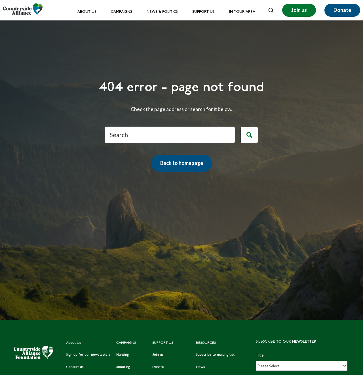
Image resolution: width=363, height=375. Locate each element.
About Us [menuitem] (73, 343)
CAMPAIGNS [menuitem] (126, 343)
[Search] (170, 135)
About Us (86, 12)
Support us (203, 12)
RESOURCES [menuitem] (206, 343)
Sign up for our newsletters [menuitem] (88, 355)
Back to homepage (181, 163)
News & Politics (162, 12)
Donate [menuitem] (158, 367)
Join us (299, 10)
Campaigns (121, 12)
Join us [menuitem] (158, 355)
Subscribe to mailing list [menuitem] (215, 355)
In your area (242, 12)
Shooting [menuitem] (123, 367)
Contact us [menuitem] (75, 367)
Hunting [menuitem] (122, 355)
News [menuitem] (200, 367)
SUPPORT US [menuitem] (162, 343)
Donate (342, 10)
